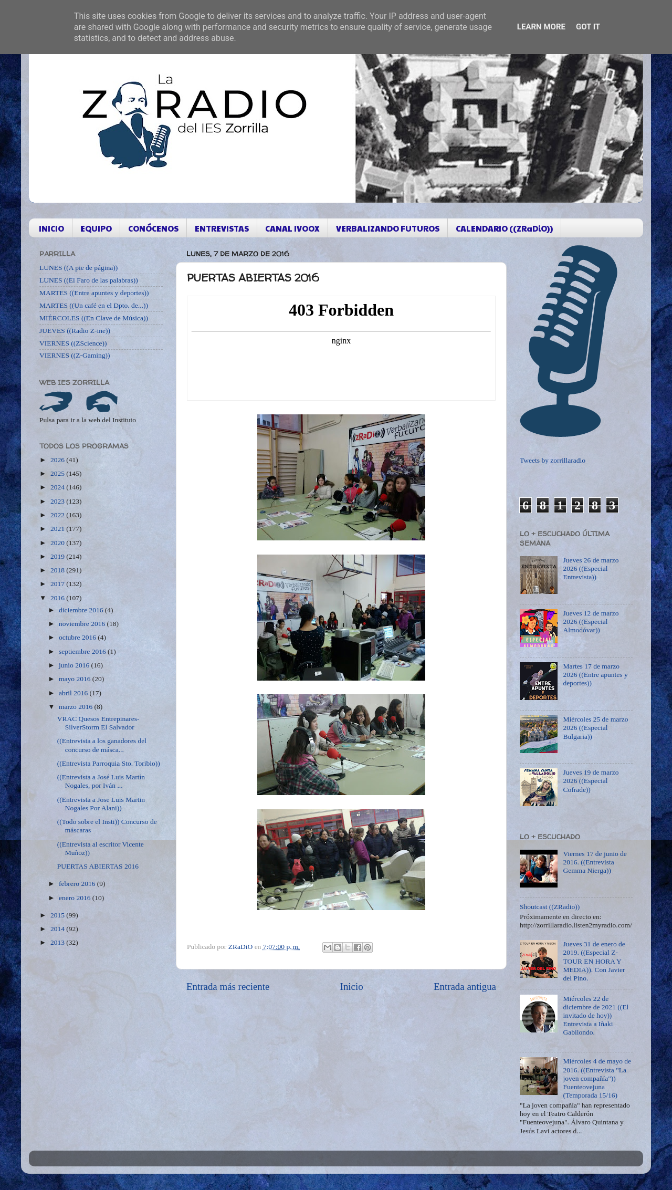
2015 (58, 915)
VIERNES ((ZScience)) (73, 343)
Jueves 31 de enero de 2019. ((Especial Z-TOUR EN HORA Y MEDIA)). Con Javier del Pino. (594, 961)
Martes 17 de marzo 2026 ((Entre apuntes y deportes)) (595, 674)
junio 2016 (75, 665)
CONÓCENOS (153, 228)
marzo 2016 (76, 707)
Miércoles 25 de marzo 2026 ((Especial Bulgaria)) (595, 727)
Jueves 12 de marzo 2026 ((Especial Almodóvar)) (590, 621)
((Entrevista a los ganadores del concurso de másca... (101, 745)
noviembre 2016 (83, 624)
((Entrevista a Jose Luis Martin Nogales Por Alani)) (101, 804)
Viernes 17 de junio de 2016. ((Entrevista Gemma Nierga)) (594, 862)
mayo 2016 (75, 679)
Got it (588, 27)
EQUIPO (96, 228)
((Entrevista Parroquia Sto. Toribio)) (108, 763)
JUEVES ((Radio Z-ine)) (74, 331)
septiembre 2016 (83, 651)
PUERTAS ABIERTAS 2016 (98, 866)
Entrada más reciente (227, 986)
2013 (58, 942)
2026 (58, 460)
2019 (58, 556)
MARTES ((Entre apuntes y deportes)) (94, 293)
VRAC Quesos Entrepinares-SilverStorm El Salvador (98, 723)
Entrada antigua (465, 986)
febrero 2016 (78, 884)
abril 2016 (74, 693)
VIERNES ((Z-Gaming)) (74, 355)
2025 (58, 473)
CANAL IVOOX (292, 228)
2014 (58, 929)
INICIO (51, 228)
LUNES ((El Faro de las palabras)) (88, 280)
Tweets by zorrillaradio (552, 460)
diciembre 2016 (82, 610)
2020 (58, 543)
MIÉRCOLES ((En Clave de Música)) (93, 318)
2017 (58, 584)
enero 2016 (75, 898)
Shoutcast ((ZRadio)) (550, 907)
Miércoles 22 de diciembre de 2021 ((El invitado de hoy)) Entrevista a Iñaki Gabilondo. (595, 1016)
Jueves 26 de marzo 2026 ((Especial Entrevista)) (590, 568)
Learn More (541, 27)
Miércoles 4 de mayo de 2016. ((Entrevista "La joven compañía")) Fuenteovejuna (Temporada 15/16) (597, 1078)
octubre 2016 (78, 637)
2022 (58, 515)
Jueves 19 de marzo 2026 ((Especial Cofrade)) (590, 780)
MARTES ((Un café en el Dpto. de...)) (93, 305)
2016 (58, 598)
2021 (58, 529)
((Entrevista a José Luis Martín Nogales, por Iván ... (101, 781)
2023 (58, 501)
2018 (58, 570)
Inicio (351, 986)
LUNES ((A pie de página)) (78, 268)
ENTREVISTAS (222, 228)
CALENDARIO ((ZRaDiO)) (504, 228)
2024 (58, 487)
